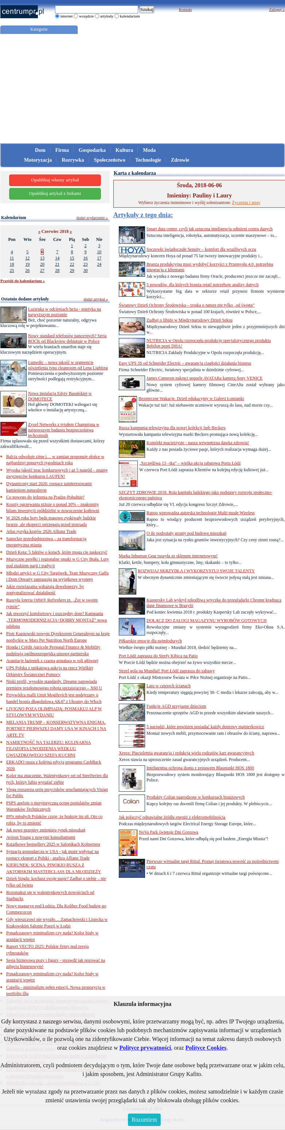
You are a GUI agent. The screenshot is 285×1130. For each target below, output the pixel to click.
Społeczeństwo (109, 160)
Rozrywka (73, 160)
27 (42, 270)
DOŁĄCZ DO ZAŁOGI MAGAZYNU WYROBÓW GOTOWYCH (207, 620)
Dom (40, 150)
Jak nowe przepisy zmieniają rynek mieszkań (45, 830)
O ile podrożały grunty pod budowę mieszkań (186, 533)
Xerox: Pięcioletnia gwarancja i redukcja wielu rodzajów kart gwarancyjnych (186, 753)
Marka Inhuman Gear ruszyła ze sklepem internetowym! (168, 555)
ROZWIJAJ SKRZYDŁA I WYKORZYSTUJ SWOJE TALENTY (196, 570)
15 (72, 258)
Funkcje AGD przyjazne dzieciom (176, 706)
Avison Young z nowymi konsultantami (40, 837)
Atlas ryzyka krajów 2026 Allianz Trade (41, 531)
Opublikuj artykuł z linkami (55, 193)
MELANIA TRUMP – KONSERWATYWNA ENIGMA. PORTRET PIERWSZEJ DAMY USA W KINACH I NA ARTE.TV (56, 729)
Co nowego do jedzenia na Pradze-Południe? (45, 497)
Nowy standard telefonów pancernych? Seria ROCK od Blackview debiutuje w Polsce (67, 338)
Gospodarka (92, 150)
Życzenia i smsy (246, 202)
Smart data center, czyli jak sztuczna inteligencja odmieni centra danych (210, 228)
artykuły (107, 16)
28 (57, 270)
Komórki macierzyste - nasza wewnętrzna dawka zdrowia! (198, 442)
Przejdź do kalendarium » (22, 280)
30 (85, 270)
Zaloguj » (277, 9)
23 (85, 264)
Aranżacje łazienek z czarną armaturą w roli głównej (52, 660)
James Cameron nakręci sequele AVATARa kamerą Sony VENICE (205, 378)
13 (42, 258)
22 (72, 264)
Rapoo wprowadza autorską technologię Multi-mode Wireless (201, 512)
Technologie (148, 160)
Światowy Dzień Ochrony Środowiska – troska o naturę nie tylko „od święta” (186, 305)
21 (57, 264)
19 (27, 264)
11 (12, 258)
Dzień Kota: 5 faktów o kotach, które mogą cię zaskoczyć (56, 552)
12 (27, 258)
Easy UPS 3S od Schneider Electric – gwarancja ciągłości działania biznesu (185, 363)
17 (99, 258)
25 (11, 270)
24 (99, 264)
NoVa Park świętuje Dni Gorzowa (168, 832)
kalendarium (130, 16)
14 (57, 258)
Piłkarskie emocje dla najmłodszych (150, 640)
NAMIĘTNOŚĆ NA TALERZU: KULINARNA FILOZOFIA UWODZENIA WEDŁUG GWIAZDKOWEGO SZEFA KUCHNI (48, 749)
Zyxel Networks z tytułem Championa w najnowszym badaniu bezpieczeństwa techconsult (63, 430)
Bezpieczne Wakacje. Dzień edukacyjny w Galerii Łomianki (191, 398)
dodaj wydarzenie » (92, 217)
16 (85, 258)
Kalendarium (13, 217)
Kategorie (38, 29)
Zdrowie (180, 160)
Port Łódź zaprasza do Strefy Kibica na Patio (158, 655)
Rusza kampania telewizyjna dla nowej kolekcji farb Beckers (172, 427)
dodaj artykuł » (95, 299)
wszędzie (86, 16)
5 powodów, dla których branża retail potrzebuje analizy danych (202, 284)
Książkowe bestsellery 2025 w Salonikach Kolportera (53, 844)
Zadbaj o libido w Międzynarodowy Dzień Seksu (190, 320)
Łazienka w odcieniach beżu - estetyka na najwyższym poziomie (64, 312)
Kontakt (185, 9)
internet (66, 16)
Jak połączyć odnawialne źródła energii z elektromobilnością (172, 817)
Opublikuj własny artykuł (55, 179)
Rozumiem (144, 1119)
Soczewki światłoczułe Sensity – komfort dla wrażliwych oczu (201, 249)
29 (72, 270)
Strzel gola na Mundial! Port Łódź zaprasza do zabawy (167, 670)
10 (99, 251)
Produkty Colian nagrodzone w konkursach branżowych (196, 797)
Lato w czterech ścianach (169, 685)
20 (42, 264)
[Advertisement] (142, 89)
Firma (62, 150)
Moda (149, 150)
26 (27, 270)
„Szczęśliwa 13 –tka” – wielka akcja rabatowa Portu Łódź (190, 463)
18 (11, 264)
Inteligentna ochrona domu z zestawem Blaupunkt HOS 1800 (200, 767)
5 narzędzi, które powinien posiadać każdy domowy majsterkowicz (205, 726)
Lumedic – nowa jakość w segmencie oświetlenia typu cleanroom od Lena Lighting (68, 365)
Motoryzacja (38, 160)
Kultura (124, 150)
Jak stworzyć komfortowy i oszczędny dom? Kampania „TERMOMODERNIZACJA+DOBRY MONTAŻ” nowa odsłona (56, 620)
